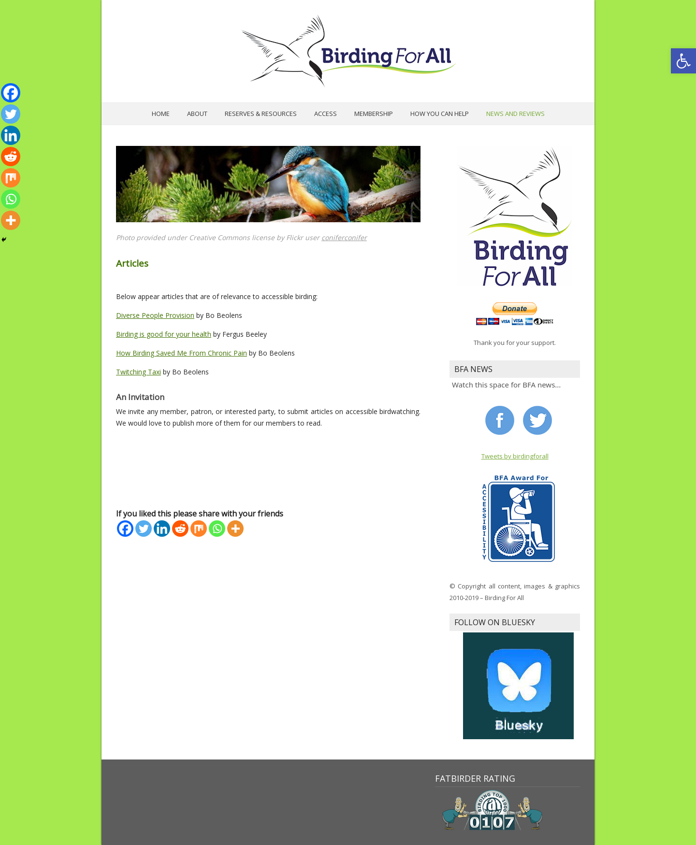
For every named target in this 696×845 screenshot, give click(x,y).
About (197, 113)
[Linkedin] (162, 528)
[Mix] (198, 528)
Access (325, 113)
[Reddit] (180, 528)
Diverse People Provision (155, 315)
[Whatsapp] (217, 528)
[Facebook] (125, 528)
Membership (373, 113)
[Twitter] (143, 528)
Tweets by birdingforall (515, 456)
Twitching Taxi (138, 371)
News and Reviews (515, 113)
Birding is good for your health (163, 334)
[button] (683, 60)
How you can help (439, 113)
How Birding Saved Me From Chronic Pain (181, 353)
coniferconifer (344, 237)
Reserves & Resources (261, 113)
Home (161, 113)
